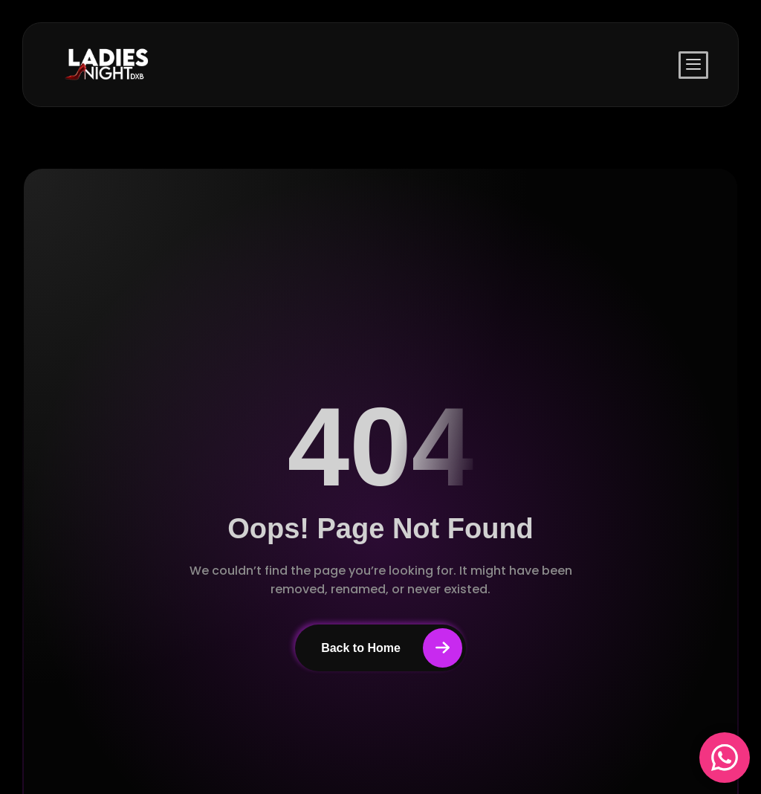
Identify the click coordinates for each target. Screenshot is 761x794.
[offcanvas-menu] (693, 65)
